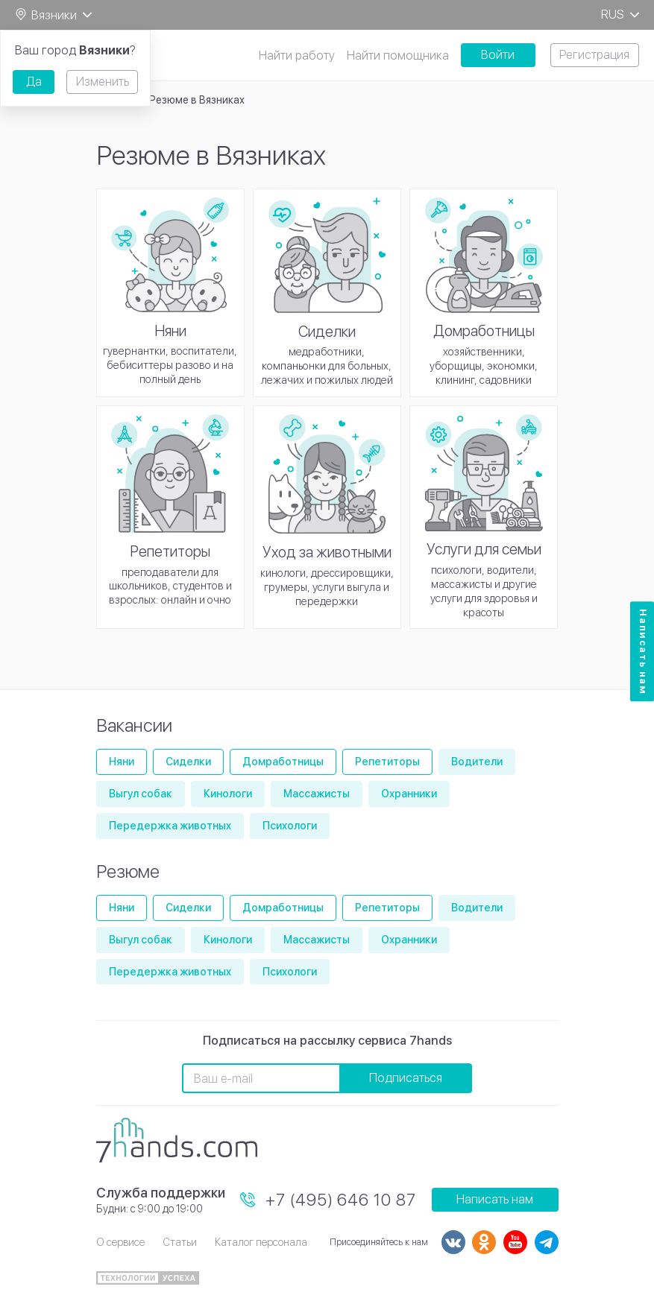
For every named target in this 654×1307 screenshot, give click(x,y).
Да (34, 82)
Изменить (102, 82)
